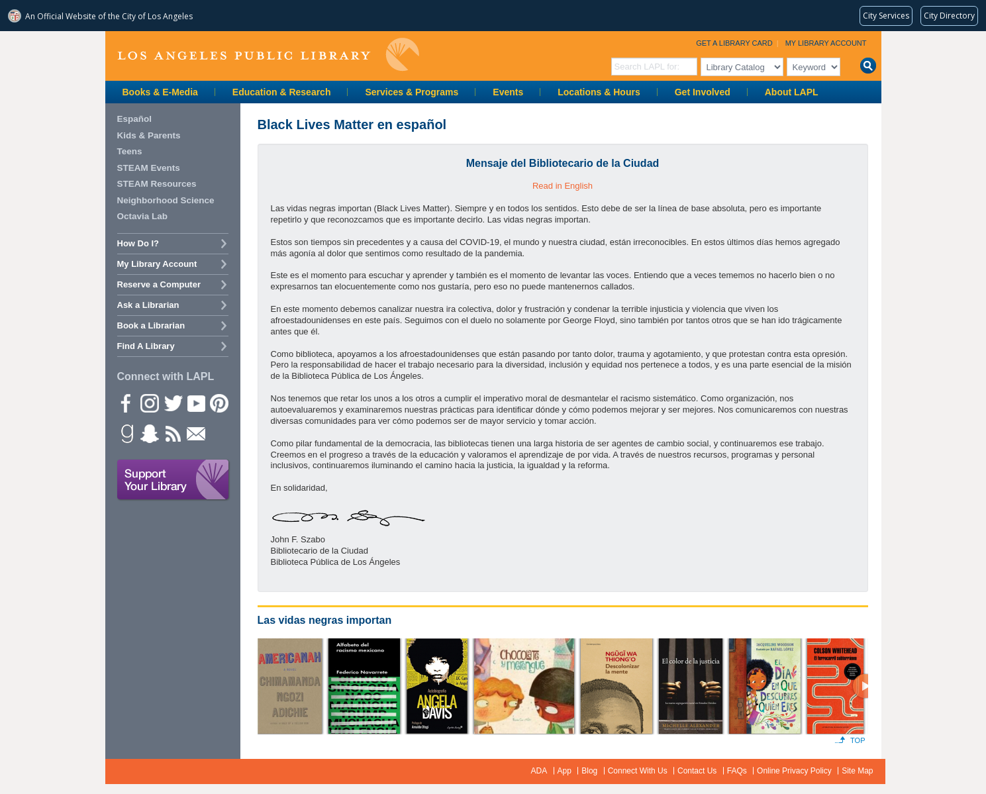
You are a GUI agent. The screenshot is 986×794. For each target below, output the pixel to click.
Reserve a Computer (159, 284)
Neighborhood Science (166, 200)
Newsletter (195, 433)
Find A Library (146, 346)
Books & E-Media (160, 92)
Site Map (857, 770)
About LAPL (791, 92)
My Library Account (826, 43)
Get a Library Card (734, 43)
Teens (129, 151)
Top (857, 740)
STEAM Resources (157, 184)
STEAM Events (148, 168)
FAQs (737, 770)
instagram (149, 402)
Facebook (125, 402)
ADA (539, 770)
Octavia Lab (142, 216)
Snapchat (149, 433)
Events (508, 92)
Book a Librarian (151, 325)
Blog (589, 770)
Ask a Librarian (148, 305)
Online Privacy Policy (794, 770)
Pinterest (218, 402)
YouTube (195, 402)
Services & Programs (411, 92)
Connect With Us (637, 770)
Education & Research (281, 92)
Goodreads (125, 433)
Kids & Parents (149, 135)
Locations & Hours (599, 92)
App (564, 770)
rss (172, 433)
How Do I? (138, 243)
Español (134, 119)
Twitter (172, 402)
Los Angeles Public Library (268, 55)
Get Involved (702, 92)
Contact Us (696, 770)
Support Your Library (173, 480)
